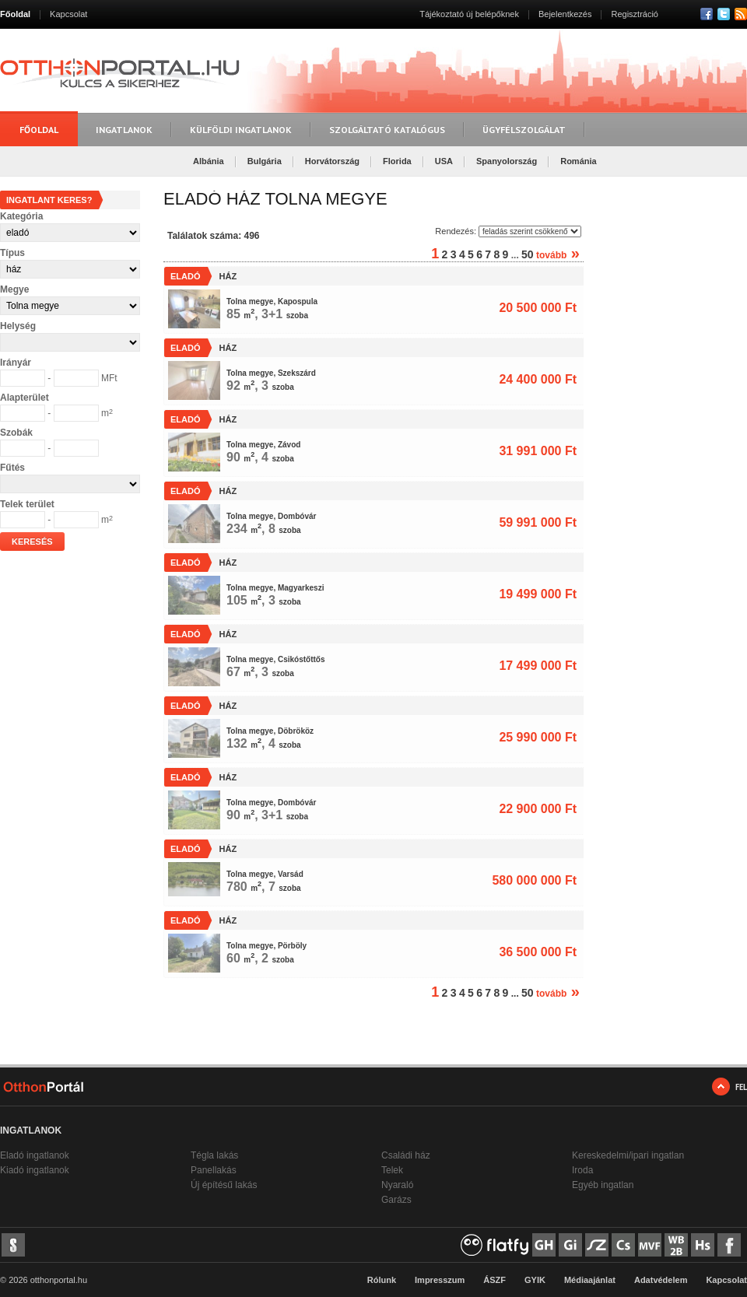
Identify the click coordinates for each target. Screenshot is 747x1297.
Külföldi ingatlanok (241, 129)
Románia (578, 161)
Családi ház (405, 1155)
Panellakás (214, 1170)
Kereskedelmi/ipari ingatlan (628, 1155)
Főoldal (15, 14)
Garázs (396, 1199)
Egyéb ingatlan (602, 1185)
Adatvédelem (660, 1280)
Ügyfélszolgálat (524, 129)
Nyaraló (397, 1185)
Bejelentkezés (565, 14)
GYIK (534, 1280)
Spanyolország (506, 161)
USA (444, 161)
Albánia (208, 161)
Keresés (32, 541)
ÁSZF (494, 1280)
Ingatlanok (124, 129)
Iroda (582, 1170)
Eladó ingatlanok (34, 1155)
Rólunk (381, 1280)
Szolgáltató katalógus (387, 129)
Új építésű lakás (224, 1185)
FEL (741, 1086)
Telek (392, 1170)
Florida (397, 161)
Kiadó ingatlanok (34, 1170)
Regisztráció (634, 14)
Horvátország (332, 161)
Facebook (706, 14)
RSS (741, 14)
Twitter (723, 14)
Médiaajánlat (589, 1280)
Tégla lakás (214, 1155)
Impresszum (440, 1280)
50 (527, 254)
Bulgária (264, 161)
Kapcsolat (68, 14)
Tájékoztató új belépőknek (469, 14)
